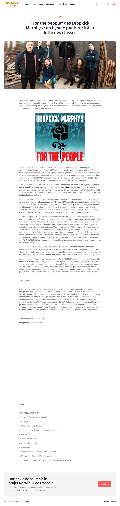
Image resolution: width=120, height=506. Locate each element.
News (27, 4)
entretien (65, 187)
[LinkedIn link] (97, 4)
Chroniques (50, 4)
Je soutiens (105, 484)
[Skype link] (108, 4)
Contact (73, 4)
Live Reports (38, 4)
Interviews (63, 4)
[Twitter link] (103, 4)
